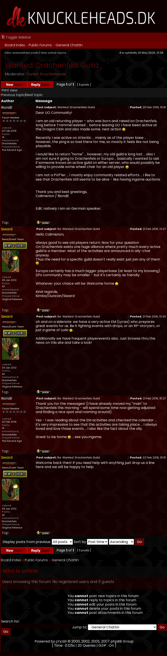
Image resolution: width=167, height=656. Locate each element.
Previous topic (13, 95)
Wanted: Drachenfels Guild (52, 65)
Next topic (34, 95)
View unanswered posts (21, 53)
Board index (15, 45)
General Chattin (69, 45)
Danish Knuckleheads (46, 74)
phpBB (61, 641)
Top (5, 222)
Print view (9, 90)
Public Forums (40, 45)
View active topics (53, 53)
